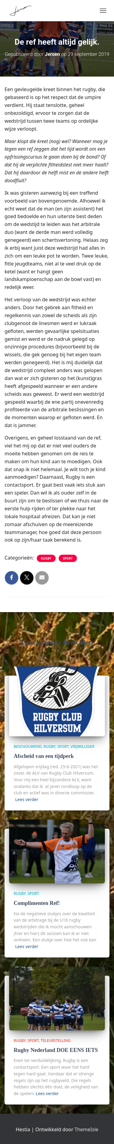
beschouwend (28, 746)
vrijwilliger (82, 746)
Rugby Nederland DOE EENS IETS (56, 1050)
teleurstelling (56, 1040)
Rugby (46, 558)
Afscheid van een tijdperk (44, 756)
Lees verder (26, 799)
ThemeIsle (86, 1129)
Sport (68, 558)
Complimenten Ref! (37, 903)
